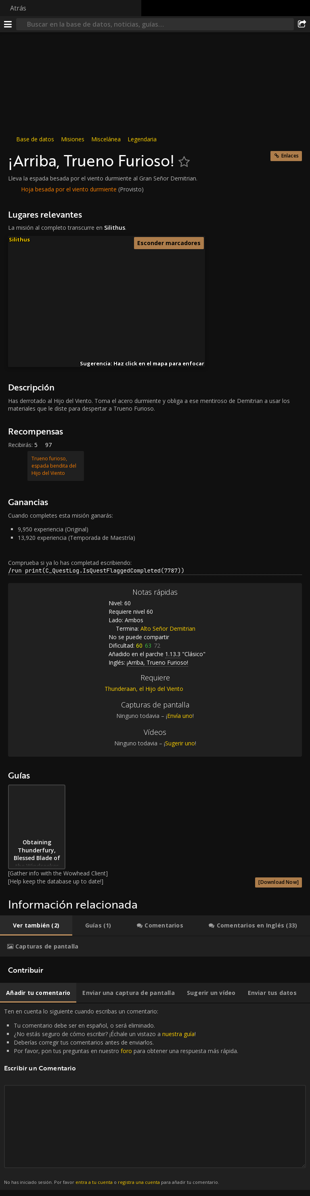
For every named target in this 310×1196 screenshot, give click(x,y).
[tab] (36, 925)
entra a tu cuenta (94, 1182)
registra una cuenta (139, 1182)
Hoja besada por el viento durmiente (69, 189)
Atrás (18, 8)
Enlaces (290, 155)
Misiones (72, 139)
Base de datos (35, 139)
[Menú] (8, 24)
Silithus (19, 239)
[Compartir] (302, 24)
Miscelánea (106, 139)
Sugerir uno (180, 743)
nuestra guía (178, 1034)
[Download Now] (278, 882)
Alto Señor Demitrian (167, 628)
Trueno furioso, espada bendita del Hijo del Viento (53, 465)
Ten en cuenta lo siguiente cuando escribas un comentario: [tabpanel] (155, 1096)
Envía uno (180, 716)
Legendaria (142, 139)
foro (126, 1051)
